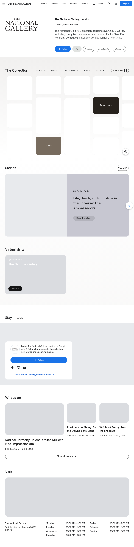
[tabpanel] (19, 115)
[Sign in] (126, 3)
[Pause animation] (125, 151)
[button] (4, 4)
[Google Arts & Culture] (19, 3)
